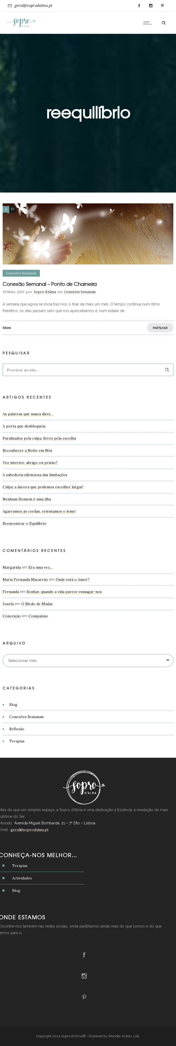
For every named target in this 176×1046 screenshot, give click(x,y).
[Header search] (163, 23)
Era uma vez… (40, 567)
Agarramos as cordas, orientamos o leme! (39, 511)
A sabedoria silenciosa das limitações (35, 474)
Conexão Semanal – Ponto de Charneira (50, 283)
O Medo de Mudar (37, 603)
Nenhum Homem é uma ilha (27, 499)
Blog (13, 704)
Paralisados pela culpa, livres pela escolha (39, 438)
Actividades (22, 878)
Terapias (17, 741)
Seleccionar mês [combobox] (22, 661)
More (7, 327)
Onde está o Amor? (72, 579)
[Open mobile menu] (148, 22)
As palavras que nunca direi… (28, 414)
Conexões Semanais (26, 716)
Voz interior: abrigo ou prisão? (30, 462)
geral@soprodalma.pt (33, 5)
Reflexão (16, 729)
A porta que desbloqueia (24, 426)
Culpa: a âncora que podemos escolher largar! (43, 487)
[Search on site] (88, 370)
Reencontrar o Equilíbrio (24, 523)
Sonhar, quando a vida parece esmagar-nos (64, 591)
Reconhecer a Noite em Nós (27, 450)
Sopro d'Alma (45, 292)
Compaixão (38, 616)
